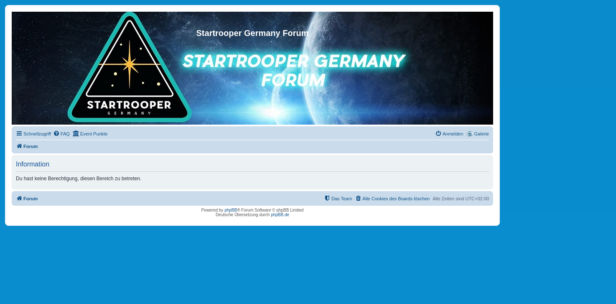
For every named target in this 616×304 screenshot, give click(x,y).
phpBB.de (280, 214)
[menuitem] (61, 134)
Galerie (481, 133)
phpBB (230, 210)
